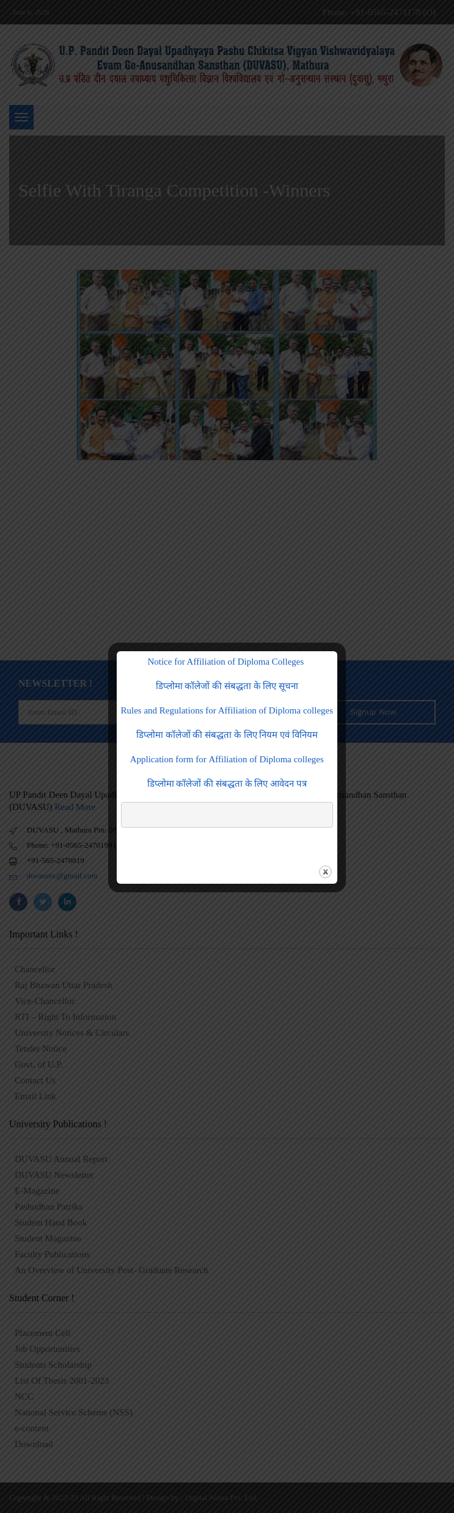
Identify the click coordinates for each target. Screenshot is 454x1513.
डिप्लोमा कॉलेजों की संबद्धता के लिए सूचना (227, 686)
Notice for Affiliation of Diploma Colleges (226, 661)
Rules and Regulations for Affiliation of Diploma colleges (227, 710)
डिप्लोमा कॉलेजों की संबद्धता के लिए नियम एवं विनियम (227, 735)
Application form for (227, 759)
